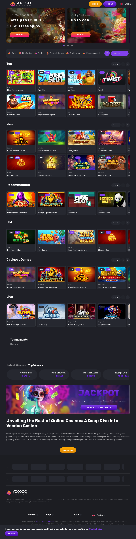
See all (115, 64)
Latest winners (16, 365)
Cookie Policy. (95, 529)
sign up (109, 4)
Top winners (35, 365)
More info (14, 344)
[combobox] (126, 4)
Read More (68, 450)
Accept (11, 534)
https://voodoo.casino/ (45, 521)
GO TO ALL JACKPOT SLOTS (99, 407)
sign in (95, 4)
